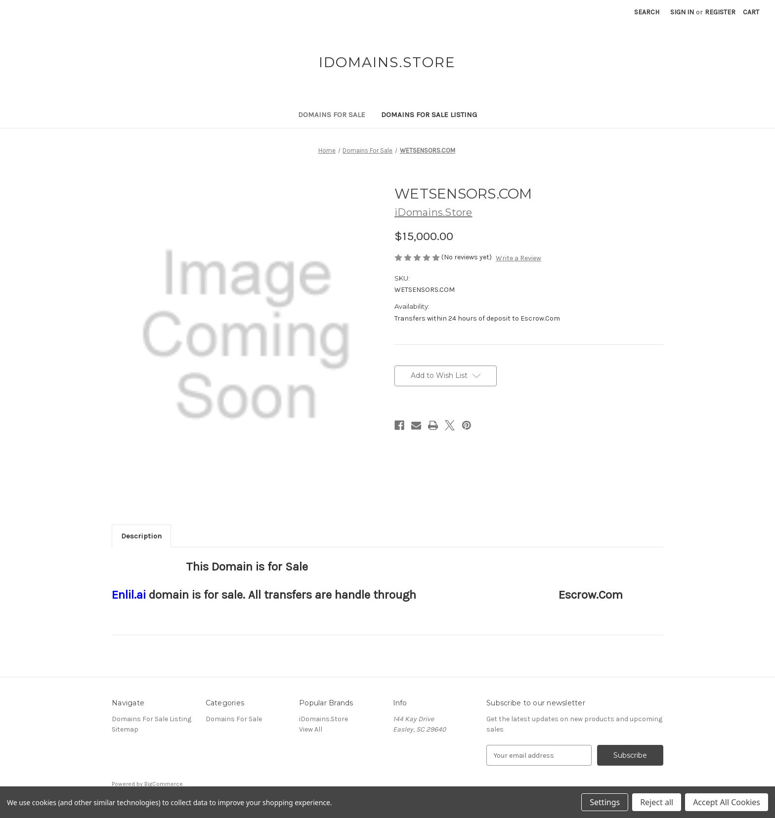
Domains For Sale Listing (429, 114)
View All (310, 729)
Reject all (656, 802)
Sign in (682, 12)
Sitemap (125, 729)
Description (141, 536)
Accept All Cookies (726, 802)
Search (646, 12)
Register (720, 12)
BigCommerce (163, 783)
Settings (605, 802)
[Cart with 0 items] (751, 12)
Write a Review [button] (518, 258)
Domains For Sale (331, 114)
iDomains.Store (323, 719)
